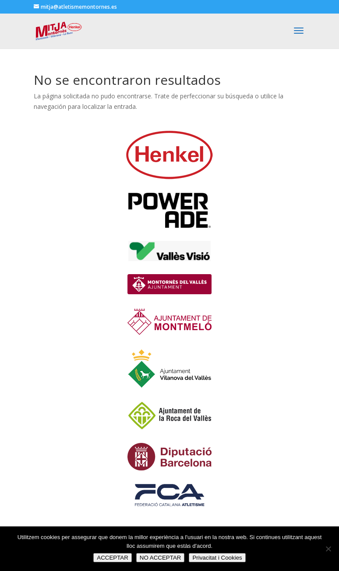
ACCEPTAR (112, 557)
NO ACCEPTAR (160, 557)
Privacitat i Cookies (217, 557)
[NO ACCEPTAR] (328, 548)
